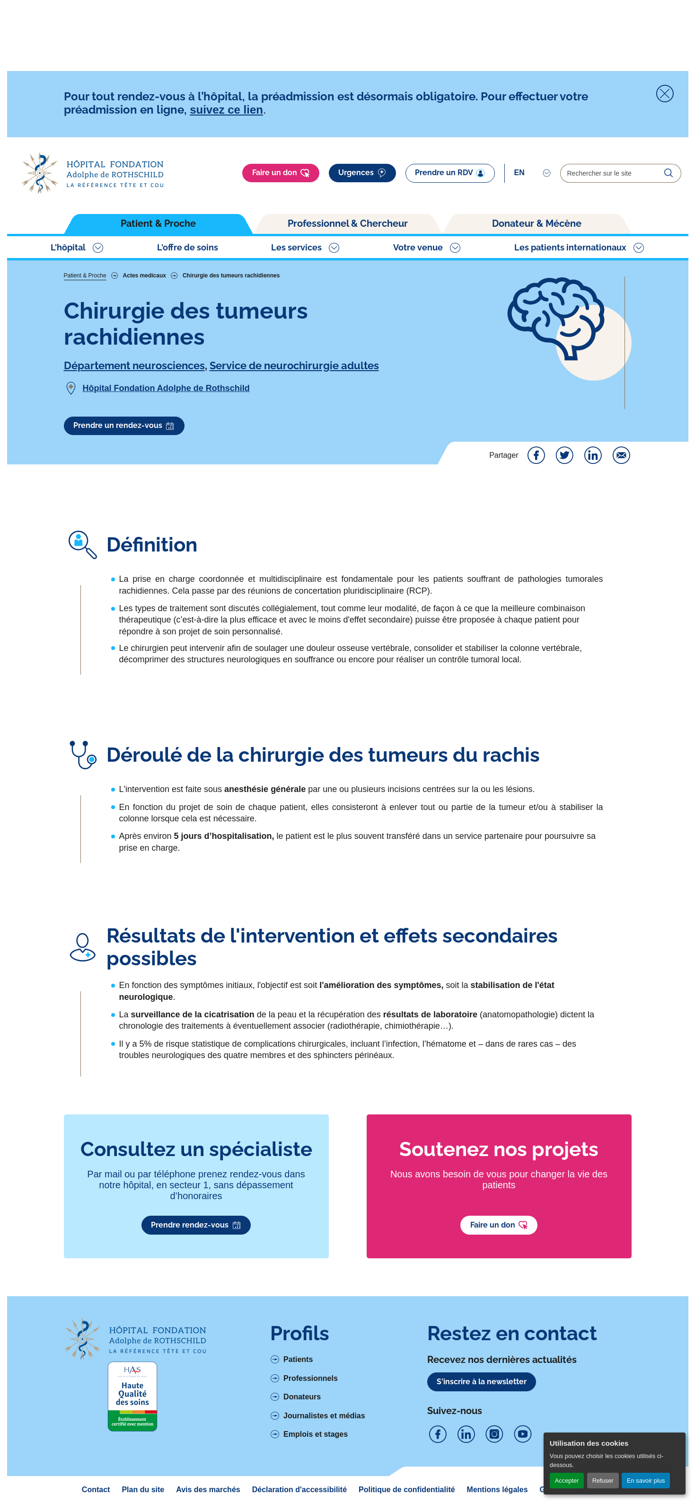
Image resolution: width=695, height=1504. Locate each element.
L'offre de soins (187, 247)
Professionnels (310, 1378)
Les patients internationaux (570, 247)
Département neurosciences (134, 365)
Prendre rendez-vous (196, 1225)
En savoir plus (646, 1480)
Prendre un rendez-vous (124, 426)
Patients (298, 1359)
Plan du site (143, 1490)
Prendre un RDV (450, 173)
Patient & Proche (158, 223)
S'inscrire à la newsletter (482, 1381)
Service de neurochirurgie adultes (294, 365)
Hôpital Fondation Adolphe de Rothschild (166, 388)
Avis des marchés (208, 1490)
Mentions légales (497, 1490)
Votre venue (418, 247)
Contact (96, 1490)
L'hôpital (68, 247)
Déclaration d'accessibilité (299, 1490)
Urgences (362, 173)
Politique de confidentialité (407, 1490)
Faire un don (281, 173)
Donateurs (302, 1397)
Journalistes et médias (324, 1416)
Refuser (603, 1480)
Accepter (567, 1480)
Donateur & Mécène (536, 223)
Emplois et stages (315, 1434)
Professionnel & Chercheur (348, 223)
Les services (296, 247)
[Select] (532, 173)
